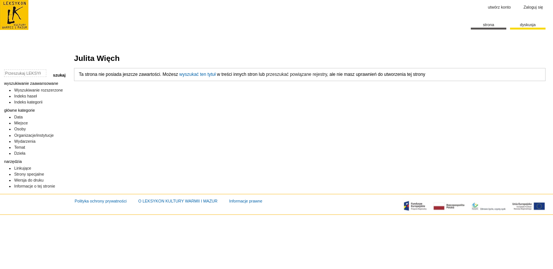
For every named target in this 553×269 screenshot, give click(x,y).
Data (18, 117)
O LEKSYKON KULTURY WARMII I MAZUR (177, 201)
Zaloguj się (533, 7)
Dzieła (19, 153)
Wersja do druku (29, 180)
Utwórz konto (499, 7)
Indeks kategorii (28, 102)
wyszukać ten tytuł (197, 74)
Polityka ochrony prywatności (101, 201)
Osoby (20, 129)
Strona (488, 24)
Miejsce (21, 123)
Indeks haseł (25, 96)
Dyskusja (527, 24)
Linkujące (22, 168)
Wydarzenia (24, 141)
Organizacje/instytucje (34, 135)
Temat (19, 147)
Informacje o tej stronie (34, 186)
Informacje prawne (245, 201)
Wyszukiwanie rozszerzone (38, 90)
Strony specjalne (29, 174)
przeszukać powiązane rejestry (296, 74)
